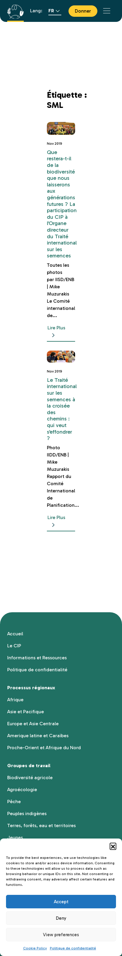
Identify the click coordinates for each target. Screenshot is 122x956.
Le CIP (14, 646)
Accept (61, 901)
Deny (61, 918)
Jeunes (15, 837)
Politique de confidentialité (73, 948)
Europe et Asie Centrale (33, 723)
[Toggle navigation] (107, 10)
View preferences (61, 934)
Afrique (15, 699)
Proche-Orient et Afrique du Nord (44, 747)
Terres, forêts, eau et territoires (41, 825)
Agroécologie (22, 789)
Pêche (14, 801)
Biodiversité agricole (30, 777)
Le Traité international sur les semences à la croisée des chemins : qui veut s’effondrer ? (62, 409)
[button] (113, 846)
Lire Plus (56, 332)
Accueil (15, 634)
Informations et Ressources (37, 658)
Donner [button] (83, 11)
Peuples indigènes (27, 813)
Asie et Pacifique (25, 711)
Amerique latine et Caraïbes (38, 735)
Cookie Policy (35, 948)
